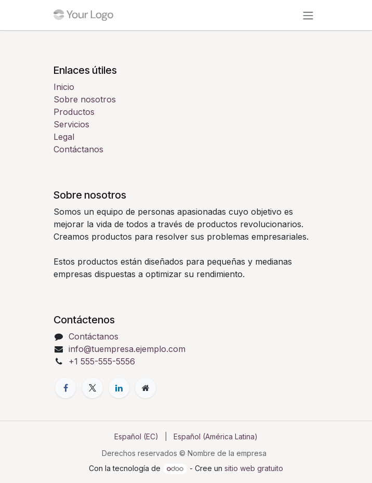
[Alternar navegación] (308, 15)
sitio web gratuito (253, 468)
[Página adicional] (145, 387)
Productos (74, 112)
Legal (64, 137)
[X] (92, 387)
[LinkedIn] (119, 387)
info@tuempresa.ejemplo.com (127, 349)
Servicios (71, 124)
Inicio (64, 87)
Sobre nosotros (85, 99)
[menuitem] (136, 436)
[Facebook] (65, 387)
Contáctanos (78, 149)
